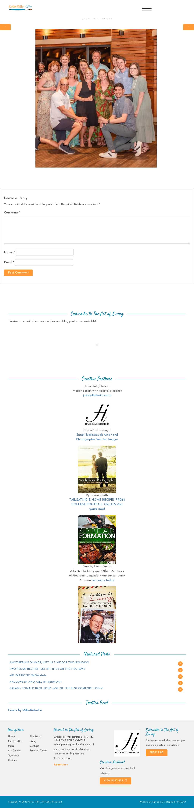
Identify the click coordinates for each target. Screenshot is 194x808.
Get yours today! (103, 580)
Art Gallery (14, 750)
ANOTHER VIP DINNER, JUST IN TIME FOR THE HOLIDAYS (49, 662)
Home (11, 736)
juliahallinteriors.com (97, 395)
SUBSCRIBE (156, 752)
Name (9, 252)
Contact (34, 746)
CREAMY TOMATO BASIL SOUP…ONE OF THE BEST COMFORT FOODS (56, 688)
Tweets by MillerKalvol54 (25, 710)
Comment (12, 212)
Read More (61, 765)
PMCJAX (181, 802)
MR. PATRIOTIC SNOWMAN (27, 675)
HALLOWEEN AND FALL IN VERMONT (35, 682)
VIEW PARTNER (115, 780)
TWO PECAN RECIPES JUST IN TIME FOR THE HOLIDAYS (47, 669)
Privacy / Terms (38, 750)
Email (9, 262)
